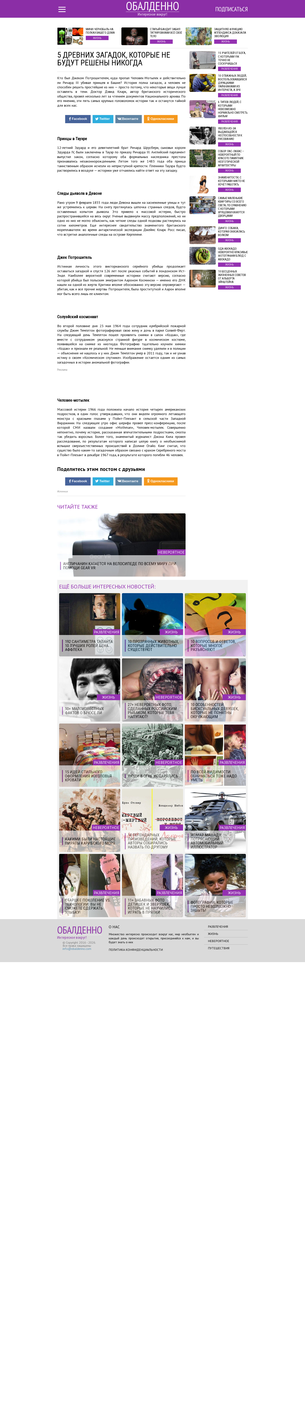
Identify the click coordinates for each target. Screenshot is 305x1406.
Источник (62, 935)
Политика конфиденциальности (136, 1393)
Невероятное (218, 1384)
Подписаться (231, 9)
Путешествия (218, 1392)
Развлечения (218, 1370)
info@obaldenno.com (77, 1393)
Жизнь (213, 1377)
